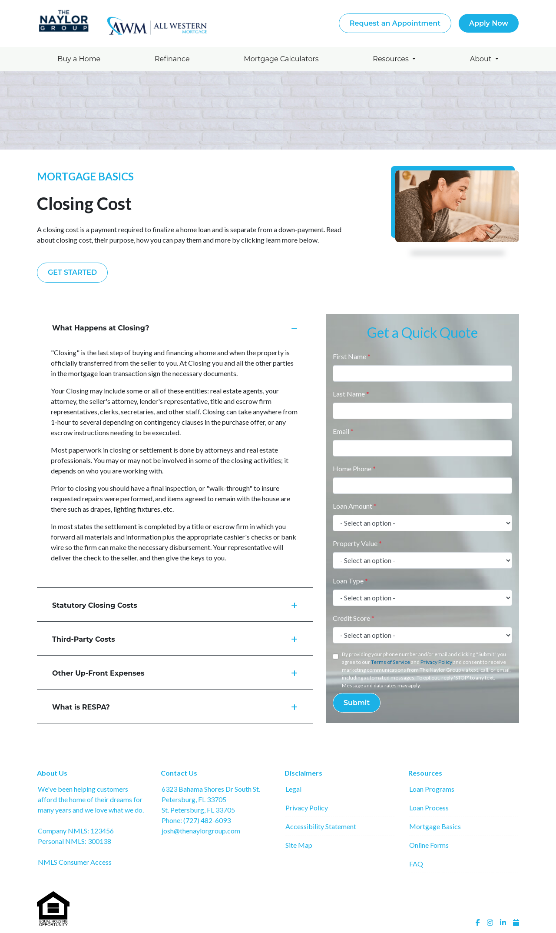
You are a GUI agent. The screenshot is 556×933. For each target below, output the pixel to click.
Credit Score (353, 618)
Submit (357, 703)
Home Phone (354, 468)
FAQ (416, 864)
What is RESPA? (175, 707)
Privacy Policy (436, 662)
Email (343, 431)
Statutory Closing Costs (175, 605)
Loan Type (350, 580)
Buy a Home (78, 59)
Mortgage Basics (435, 826)
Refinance (172, 59)
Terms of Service (390, 662)
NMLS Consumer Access (75, 862)
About (481, 59)
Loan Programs (431, 789)
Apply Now (488, 23)
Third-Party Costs (175, 639)
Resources (391, 59)
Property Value (357, 543)
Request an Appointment (395, 23)
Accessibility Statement (320, 826)
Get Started (72, 272)
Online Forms (429, 845)
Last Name (351, 394)
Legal (293, 789)
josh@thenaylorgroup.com (201, 830)
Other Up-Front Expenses (175, 673)
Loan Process (429, 807)
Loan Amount (355, 506)
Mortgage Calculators (281, 59)
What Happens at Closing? (175, 328)
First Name (352, 356)
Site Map (298, 845)
